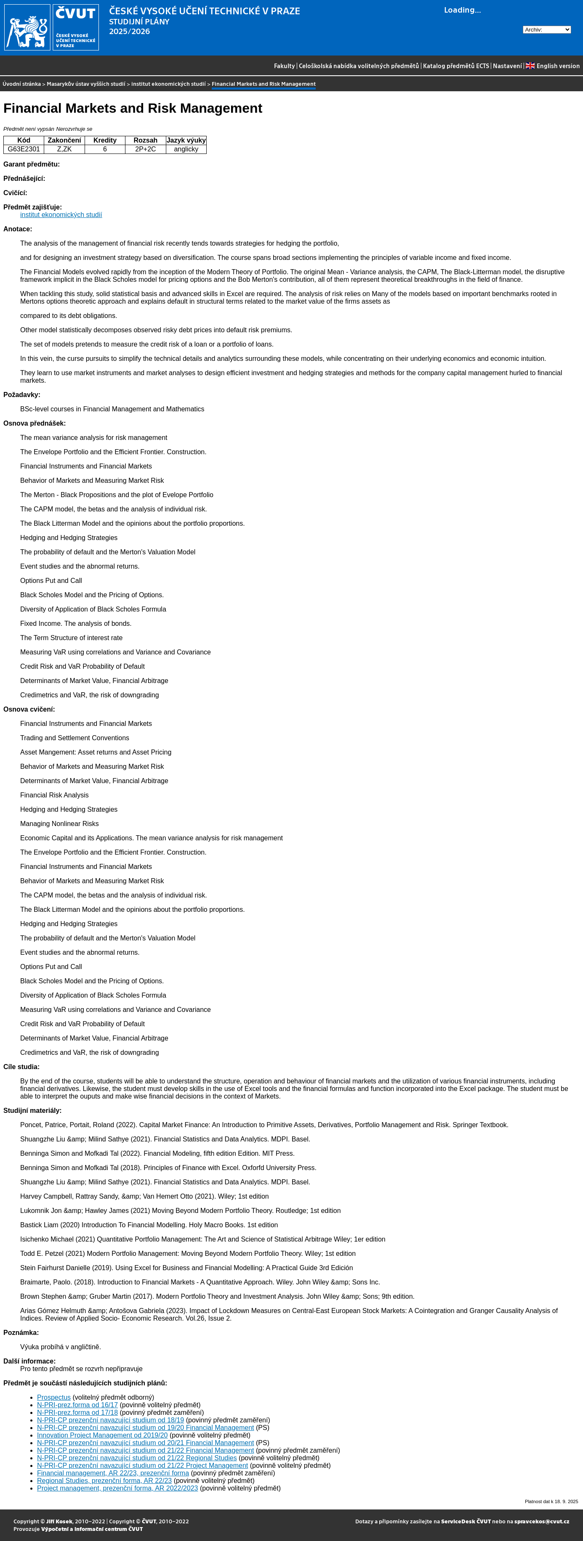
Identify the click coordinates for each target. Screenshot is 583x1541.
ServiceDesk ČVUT (466, 1521)
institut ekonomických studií (168, 83)
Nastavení (507, 65)
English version (553, 65)
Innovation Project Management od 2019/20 (102, 1435)
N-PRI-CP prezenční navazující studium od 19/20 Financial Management (145, 1427)
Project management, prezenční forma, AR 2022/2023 (117, 1488)
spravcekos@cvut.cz (542, 1521)
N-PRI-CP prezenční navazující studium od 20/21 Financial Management (145, 1442)
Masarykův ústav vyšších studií (86, 83)
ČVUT (149, 1521)
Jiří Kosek (59, 1521)
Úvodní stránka (22, 83)
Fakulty (284, 65)
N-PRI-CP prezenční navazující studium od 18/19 (110, 1420)
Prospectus (54, 1397)
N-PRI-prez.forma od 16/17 (77, 1405)
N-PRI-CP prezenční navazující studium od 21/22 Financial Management (145, 1450)
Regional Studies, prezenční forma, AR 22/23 (104, 1480)
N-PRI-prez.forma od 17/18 (77, 1412)
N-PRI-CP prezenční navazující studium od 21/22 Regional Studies (137, 1458)
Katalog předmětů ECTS (456, 65)
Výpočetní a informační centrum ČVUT (92, 1528)
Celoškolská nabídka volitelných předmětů (359, 65)
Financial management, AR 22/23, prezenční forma (113, 1473)
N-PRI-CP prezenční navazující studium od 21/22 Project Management (142, 1465)
